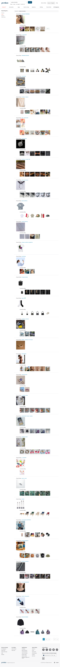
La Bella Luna (25, 395)
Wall (2, 653)
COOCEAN (24, 353)
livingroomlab (25, 277)
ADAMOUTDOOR (25, 55)
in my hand (24, 34)
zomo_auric (24, 478)
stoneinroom (24, 374)
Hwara (11, 4)
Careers (33, 654)
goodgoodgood (25, 540)
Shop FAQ (13, 650)
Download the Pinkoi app (49, 655)
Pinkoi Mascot (34, 653)
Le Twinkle (24, 457)
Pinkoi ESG (34, 651)
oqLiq (24, 298)
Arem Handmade (25, 582)
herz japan (18, 4)
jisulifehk (24, 256)
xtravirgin (24, 76)
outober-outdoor (25, 318)
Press (33, 650)
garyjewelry (24, 138)
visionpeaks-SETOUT (26, 519)
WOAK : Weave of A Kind (27, 339)
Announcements (24, 651)
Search (30, 2)
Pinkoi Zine (3, 17)
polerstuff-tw (24, 200)
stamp (14, 4)
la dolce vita (23, 4)
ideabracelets (25, 436)
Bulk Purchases (24, 650)
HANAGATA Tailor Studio (27, 416)
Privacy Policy (24, 654)
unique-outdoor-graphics (27, 242)
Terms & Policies (24, 653)
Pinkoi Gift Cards (4, 651)
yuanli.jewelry (25, 221)
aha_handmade (25, 117)
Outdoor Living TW (26, 159)
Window (2, 15)
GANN (23, 499)
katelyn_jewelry (25, 561)
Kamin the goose (25, 596)
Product (2, 12)
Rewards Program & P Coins (25, 658)
